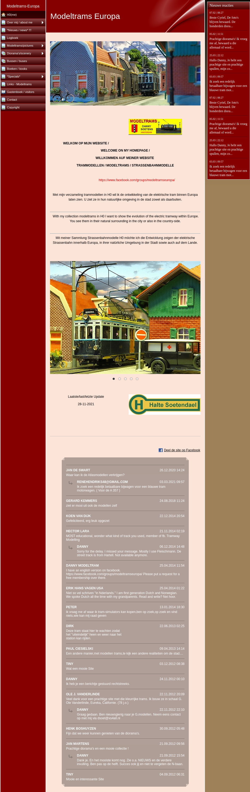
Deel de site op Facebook (182, 450)
